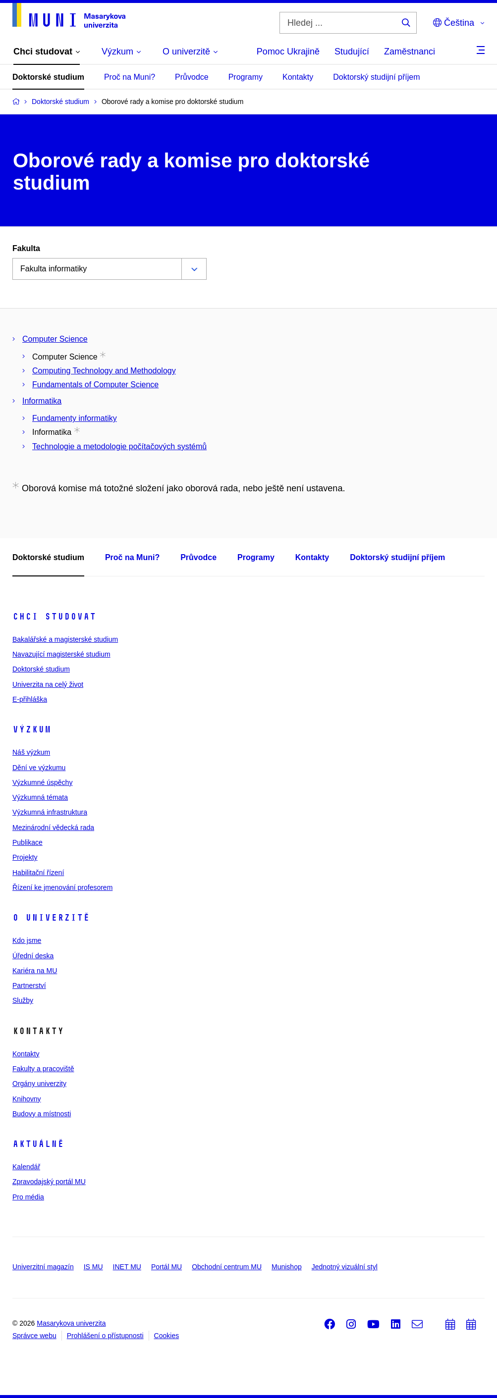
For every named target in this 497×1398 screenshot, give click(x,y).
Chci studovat (54, 616)
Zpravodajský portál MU (49, 1182)
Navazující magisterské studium (61, 654)
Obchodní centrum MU (227, 1267)
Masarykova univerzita (71, 1323)
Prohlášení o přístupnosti (105, 1336)
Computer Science (55, 339)
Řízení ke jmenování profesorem (62, 887)
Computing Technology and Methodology (104, 370)
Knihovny (26, 1099)
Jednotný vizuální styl (345, 1267)
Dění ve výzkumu (38, 768)
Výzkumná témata (40, 797)
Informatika (41, 401)
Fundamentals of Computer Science (95, 384)
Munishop (287, 1267)
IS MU (93, 1267)
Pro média (28, 1197)
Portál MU (166, 1267)
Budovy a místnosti (41, 1114)
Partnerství (29, 985)
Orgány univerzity (39, 1083)
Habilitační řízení (38, 873)
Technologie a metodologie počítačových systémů (119, 446)
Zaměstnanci (409, 51)
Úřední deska (33, 956)
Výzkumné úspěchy (42, 782)
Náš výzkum (31, 752)
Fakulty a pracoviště (43, 1069)
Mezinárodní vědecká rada (53, 827)
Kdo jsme (26, 940)
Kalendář (26, 1167)
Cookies (166, 1336)
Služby (22, 1000)
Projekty (25, 857)
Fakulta (26, 248)
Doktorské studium (48, 77)
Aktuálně (38, 1144)
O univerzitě (51, 917)
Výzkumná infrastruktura (49, 812)
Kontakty (297, 77)
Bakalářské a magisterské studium (65, 639)
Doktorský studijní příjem (376, 77)
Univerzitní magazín (43, 1267)
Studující (351, 51)
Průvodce (192, 77)
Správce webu (34, 1336)
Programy (245, 77)
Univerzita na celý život (47, 684)
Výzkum (31, 729)
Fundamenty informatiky (74, 418)
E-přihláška (29, 699)
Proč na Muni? (129, 77)
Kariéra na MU (34, 971)
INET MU (127, 1267)
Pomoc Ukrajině (288, 51)
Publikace (27, 842)
